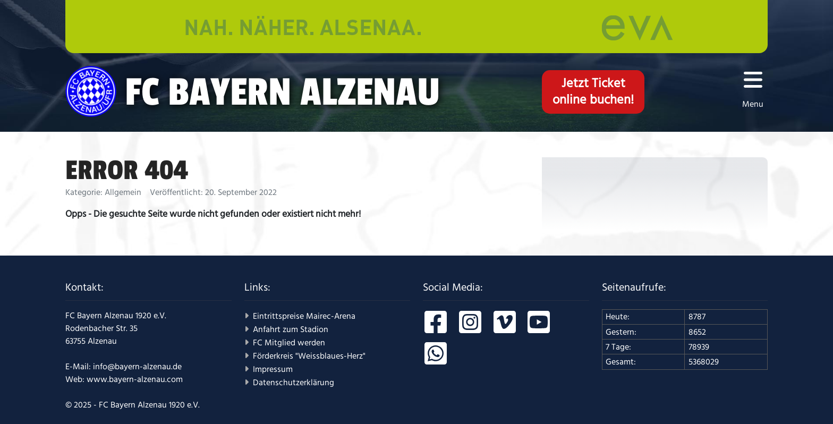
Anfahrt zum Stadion (290, 329)
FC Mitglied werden (289, 343)
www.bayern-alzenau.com (135, 379)
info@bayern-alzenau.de (137, 366)
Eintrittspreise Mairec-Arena (304, 316)
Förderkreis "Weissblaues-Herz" (309, 356)
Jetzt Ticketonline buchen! (593, 91)
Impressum (273, 369)
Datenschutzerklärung (293, 382)
